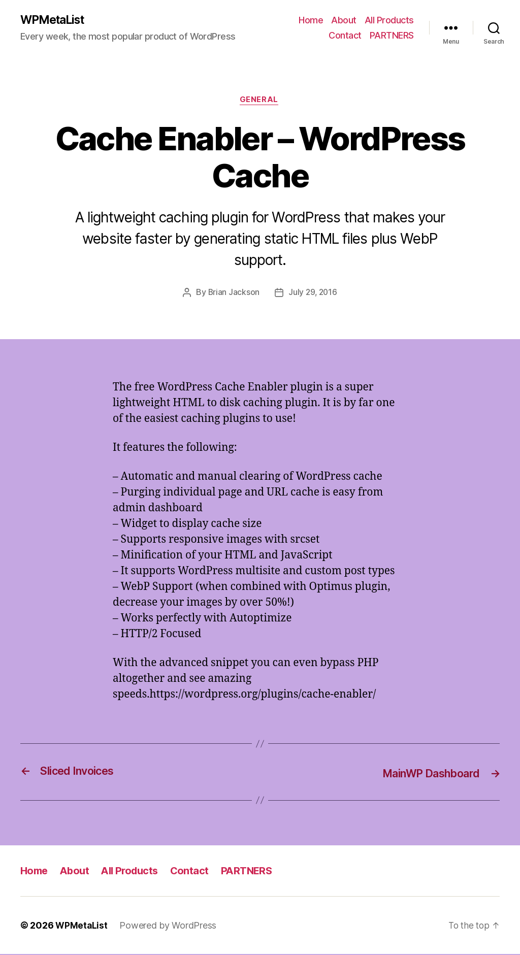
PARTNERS (392, 35)
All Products (389, 20)
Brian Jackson (233, 294)
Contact (345, 35)
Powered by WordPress (168, 926)
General (260, 101)
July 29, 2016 (313, 294)
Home (311, 20)
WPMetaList (55, 20)
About (343, 20)
